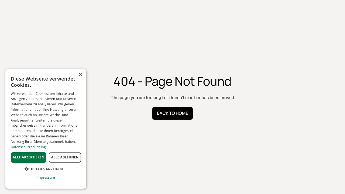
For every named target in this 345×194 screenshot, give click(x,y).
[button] (46, 169)
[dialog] (45, 129)
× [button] (80, 75)
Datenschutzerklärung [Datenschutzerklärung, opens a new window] (28, 147)
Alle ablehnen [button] (65, 157)
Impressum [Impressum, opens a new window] (46, 177)
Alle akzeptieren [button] (28, 157)
